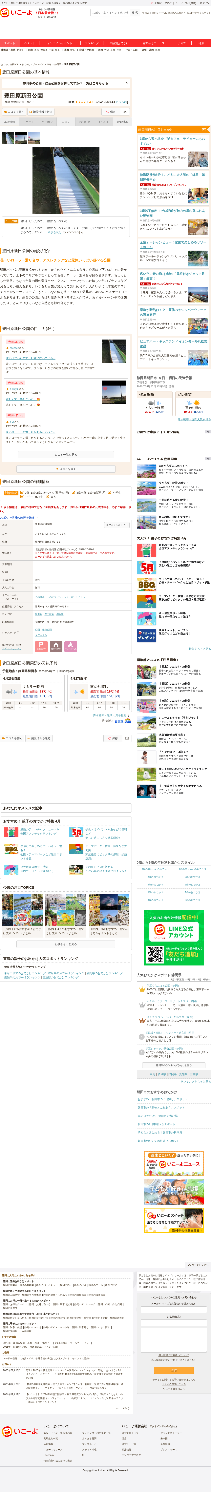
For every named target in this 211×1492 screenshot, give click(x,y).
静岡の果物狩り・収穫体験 (17, 1331)
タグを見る (41, 635)
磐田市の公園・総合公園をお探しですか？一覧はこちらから (65, 83)
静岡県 (172, 1074)
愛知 (72, 50)
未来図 (164, 1438)
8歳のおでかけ (155, 900)
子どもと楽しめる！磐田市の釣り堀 (160, 1132)
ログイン (204, 3)
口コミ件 (121, 102)
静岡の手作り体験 (31, 1295)
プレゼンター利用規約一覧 (96, 1433)
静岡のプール (96, 1285)
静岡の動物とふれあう (55, 1295)
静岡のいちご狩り (100, 1327)
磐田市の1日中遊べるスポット (156, 1124)
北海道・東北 (8, 50)
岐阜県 (162, 1074)
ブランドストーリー (171, 1433)
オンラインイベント (59, 43)
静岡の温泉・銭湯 (12, 1327)
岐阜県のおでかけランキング (66, 973)
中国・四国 (131, 50)
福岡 (157, 50)
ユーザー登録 (10, 1358)
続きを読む (55, 232)
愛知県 (183, 1074)
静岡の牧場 (80, 1285)
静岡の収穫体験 (78, 1295)
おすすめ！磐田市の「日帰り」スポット (163, 1099)
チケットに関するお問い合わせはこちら (174, 1379)
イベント (29, 43)
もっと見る (121, 1408)
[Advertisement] (66, 316)
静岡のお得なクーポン (15, 1304)
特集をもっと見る (200, 648)
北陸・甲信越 (86, 50)
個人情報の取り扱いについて (173, 1355)
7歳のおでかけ (192, 892)
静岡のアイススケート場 (56, 1327)
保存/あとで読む (161, 3)
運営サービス (129, 1444)
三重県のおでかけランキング (61, 977)
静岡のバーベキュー (47, 1285)
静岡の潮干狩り (80, 1327)
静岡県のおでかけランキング (105, 973)
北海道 (20, 50)
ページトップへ (198, 1265)
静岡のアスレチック (85, 1304)
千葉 (51, 50)
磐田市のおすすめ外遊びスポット (158, 1140)
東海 (66, 50)
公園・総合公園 (43, 629)
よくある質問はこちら (174, 1384)
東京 (36, 50)
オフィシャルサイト (117, 525)
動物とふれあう (177, 12)
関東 (30, 50)
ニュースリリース (53, 1449)
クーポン (47, 121)
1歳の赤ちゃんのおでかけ (192, 869)
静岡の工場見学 (11, 1295)
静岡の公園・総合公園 (110, 1304)
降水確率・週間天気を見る (109, 715)
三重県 (194, 1074)
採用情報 (126, 1449)
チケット (28, 121)
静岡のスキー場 (32, 1327)
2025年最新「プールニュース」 (72, 1343)
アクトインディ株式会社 (163, 1426)
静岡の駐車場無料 (62, 1304)
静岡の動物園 (27, 1285)
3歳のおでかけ (192, 877)
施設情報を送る (41, 111)
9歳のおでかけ (192, 900)
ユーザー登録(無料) (186, 3)
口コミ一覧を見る (66, 454)
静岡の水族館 (117, 1317)
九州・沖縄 (148, 50)
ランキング (92, 43)
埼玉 (57, 50)
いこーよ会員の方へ (174, 1388)
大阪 (106, 50)
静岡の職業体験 (97, 1295)
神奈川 (44, 50)
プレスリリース (168, 1449)
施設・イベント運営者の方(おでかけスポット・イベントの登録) (55, 1358)
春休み (145, 12)
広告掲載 (48, 1444)
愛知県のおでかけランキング (22, 977)
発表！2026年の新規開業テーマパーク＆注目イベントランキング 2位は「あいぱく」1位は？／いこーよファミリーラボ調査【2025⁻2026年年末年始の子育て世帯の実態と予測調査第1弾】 (74, 1374)
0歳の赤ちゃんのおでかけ (155, 869)
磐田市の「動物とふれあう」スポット (161, 1107)
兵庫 (118, 50)
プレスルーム (89, 1444)
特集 (201, 43)
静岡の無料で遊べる (40, 1304)
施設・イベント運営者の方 (58, 1433)
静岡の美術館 (100, 1317)
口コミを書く (14, 111)
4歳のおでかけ (155, 884)
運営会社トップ (130, 1433)
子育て (182, 43)
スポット (9, 43)
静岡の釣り (66, 1285)
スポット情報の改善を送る (17, 517)
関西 (100, 50)
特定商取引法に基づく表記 (58, 1460)
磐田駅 (38, 614)
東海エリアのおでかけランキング (25, 973)
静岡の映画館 (58, 1317)
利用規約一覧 (51, 1438)
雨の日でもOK (159, 12)
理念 (124, 1438)
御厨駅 (60, 614)
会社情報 (165, 1444)
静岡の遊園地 (10, 1285)
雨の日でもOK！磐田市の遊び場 (158, 1115)
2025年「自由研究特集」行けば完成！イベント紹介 (30, 1346)
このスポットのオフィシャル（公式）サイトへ (60, 597)
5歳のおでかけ (192, 884)
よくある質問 (89, 1438)
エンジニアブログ (131, 1455)
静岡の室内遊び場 (38, 1317)
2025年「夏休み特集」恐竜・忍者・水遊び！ (27, 1343)
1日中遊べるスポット (199, 12)
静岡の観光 (111, 1285)
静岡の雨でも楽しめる (15, 1317)
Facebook (49, 1455)
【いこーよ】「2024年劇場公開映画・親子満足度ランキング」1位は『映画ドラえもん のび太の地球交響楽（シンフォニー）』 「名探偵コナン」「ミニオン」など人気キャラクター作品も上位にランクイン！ (74, 1398)
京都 (112, 50)
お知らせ (84, 121)
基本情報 (9, 121)
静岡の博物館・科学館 (79, 1317)
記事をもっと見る (66, 944)
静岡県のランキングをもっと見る (174, 1065)
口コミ (66, 121)
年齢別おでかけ (119, 43)
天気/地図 (122, 121)
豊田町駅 (49, 614)
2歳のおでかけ (155, 877)
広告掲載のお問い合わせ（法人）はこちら (174, 1359)
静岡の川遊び (10, 1308)
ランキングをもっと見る (195, 1081)
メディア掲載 (89, 1449)
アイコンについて (11, 648)
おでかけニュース (153, 43)
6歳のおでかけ (155, 892)
